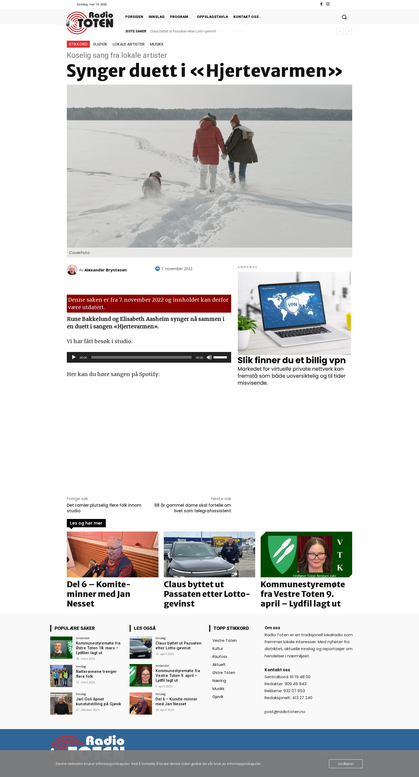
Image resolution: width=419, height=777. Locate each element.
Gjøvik (100, 44)
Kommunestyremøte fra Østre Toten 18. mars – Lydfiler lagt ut (97, 647)
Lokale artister (129, 44)
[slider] (141, 357)
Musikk (157, 44)
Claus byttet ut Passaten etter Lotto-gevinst (183, 31)
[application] (149, 357)
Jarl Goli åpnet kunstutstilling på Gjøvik (96, 700)
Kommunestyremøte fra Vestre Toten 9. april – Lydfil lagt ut (303, 594)
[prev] (340, 31)
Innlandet (83, 637)
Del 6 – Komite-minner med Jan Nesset (99, 594)
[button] (344, 17)
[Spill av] (73, 357)
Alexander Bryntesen (105, 269)
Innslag (81, 665)
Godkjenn (346, 763)
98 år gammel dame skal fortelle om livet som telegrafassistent (192, 508)
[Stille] (209, 357)
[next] (348, 31)
